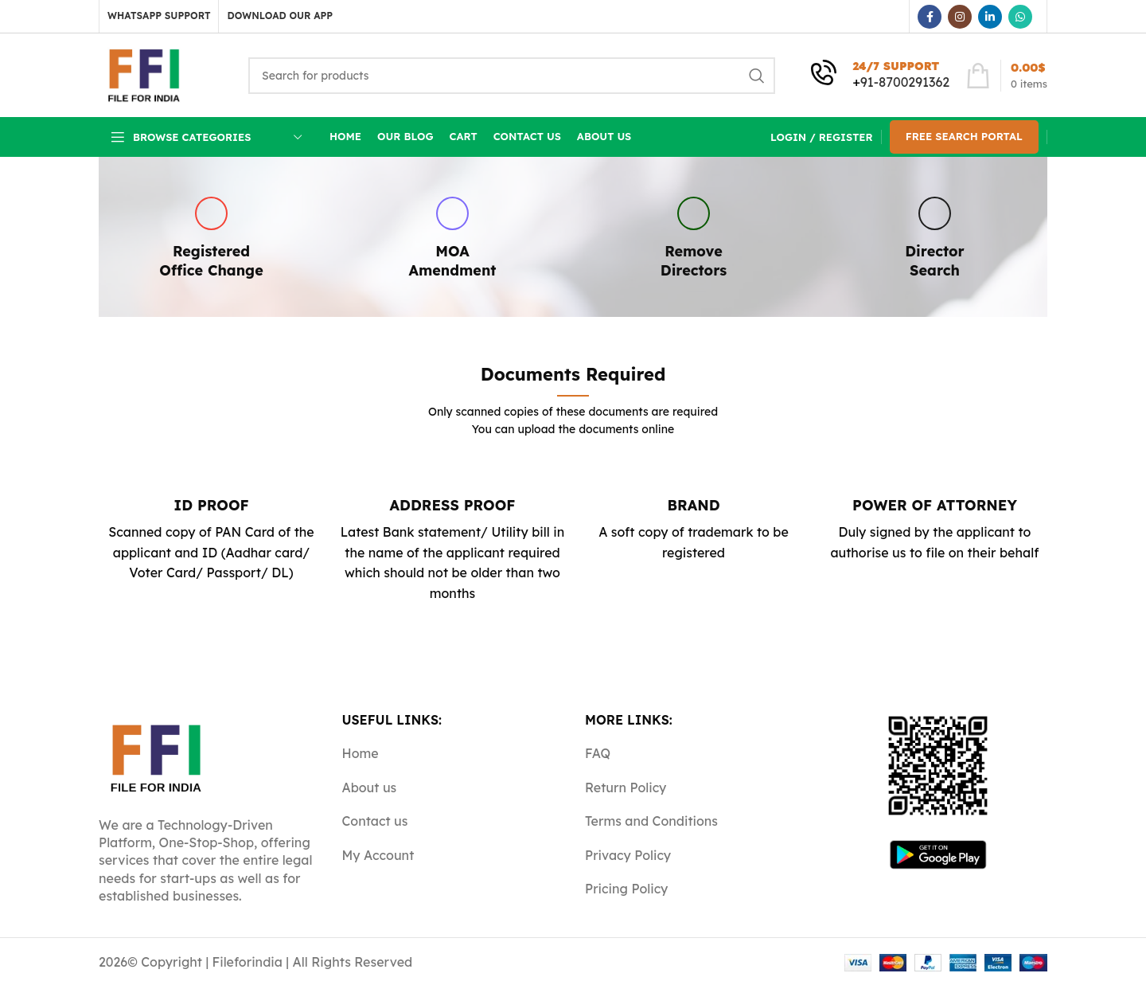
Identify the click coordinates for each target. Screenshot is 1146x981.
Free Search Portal (964, 136)
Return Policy (625, 787)
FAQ (597, 753)
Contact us (375, 821)
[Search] (511, 75)
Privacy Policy (628, 855)
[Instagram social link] (960, 17)
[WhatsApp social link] (1020, 17)
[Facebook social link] (929, 17)
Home (360, 753)
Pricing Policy (626, 889)
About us (369, 787)
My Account (378, 855)
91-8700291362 (904, 82)
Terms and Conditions (651, 821)
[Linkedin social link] (990, 17)
